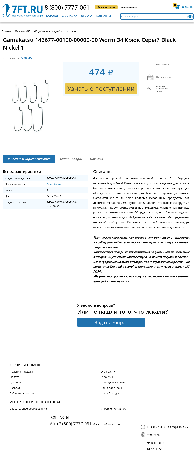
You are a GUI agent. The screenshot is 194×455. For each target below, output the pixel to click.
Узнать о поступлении (100, 88)
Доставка (69, 16)
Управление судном (113, 408)
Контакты (103, 16)
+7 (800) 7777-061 (74, 423)
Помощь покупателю (114, 382)
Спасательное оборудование (28, 408)
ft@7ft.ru (153, 434)
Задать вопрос (111, 322)
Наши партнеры (111, 388)
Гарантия (107, 377)
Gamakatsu (54, 184)
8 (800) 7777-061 (67, 7)
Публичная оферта (22, 393)
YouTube (156, 449)
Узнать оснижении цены (162, 89)
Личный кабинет (130, 7)
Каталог (52, 16)
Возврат (15, 388)
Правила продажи (21, 371)
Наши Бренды (110, 393)
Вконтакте (157, 442)
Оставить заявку (106, 7)
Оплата (86, 16)
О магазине (108, 371)
